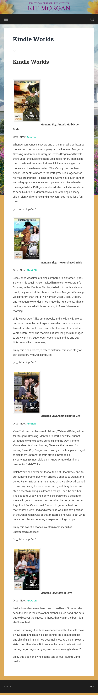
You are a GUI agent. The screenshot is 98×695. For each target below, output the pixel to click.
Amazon (32, 137)
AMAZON (32, 271)
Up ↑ (91, 688)
